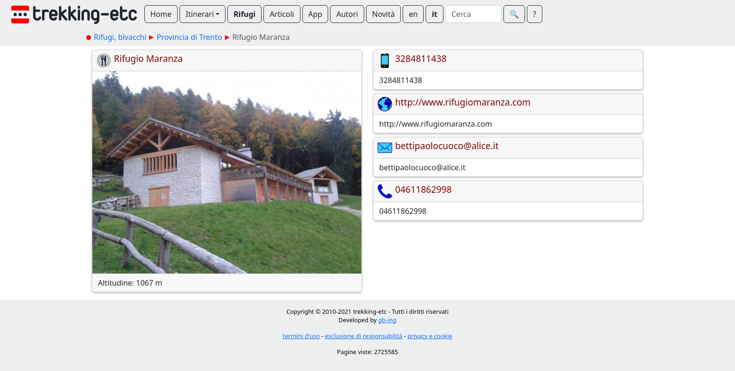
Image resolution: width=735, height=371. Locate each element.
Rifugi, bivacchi (120, 37)
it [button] (434, 14)
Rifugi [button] (244, 14)
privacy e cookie (429, 336)
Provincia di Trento (189, 37)
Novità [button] (383, 14)
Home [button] (161, 14)
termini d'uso (301, 336)
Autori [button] (347, 14)
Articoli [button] (282, 14)
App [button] (315, 14)
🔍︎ (514, 14)
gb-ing (387, 320)
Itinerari (200, 14)
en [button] (413, 14)
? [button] (534, 14)
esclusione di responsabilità (364, 336)
